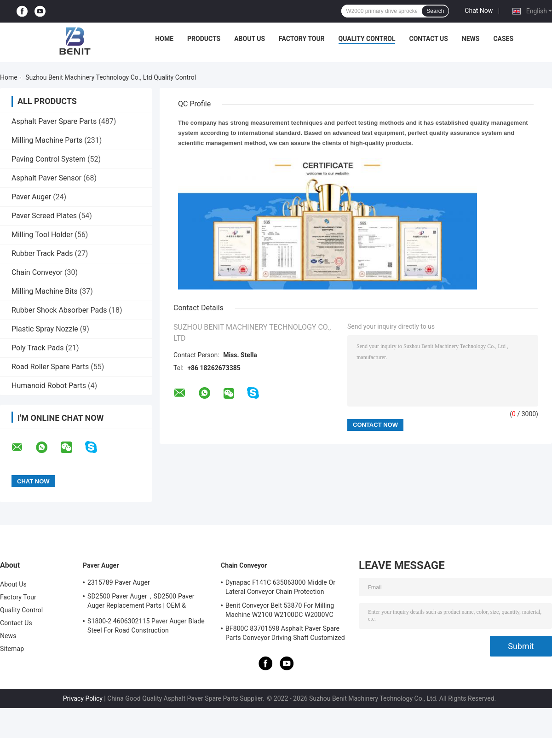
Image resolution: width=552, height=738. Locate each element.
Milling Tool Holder (42, 234)
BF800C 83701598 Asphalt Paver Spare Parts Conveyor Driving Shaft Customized (285, 633)
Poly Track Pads (37, 347)
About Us (249, 38)
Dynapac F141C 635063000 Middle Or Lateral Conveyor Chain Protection (280, 587)
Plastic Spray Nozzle (45, 329)
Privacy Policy (83, 698)
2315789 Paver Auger (118, 582)
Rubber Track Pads (42, 253)
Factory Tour (302, 38)
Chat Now (479, 10)
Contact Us (428, 38)
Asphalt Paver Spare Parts (54, 121)
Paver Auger (31, 196)
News (471, 38)
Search (435, 11)
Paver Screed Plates (44, 215)
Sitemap (12, 648)
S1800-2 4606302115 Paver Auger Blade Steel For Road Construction (146, 625)
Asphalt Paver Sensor (46, 178)
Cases (503, 38)
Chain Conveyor (37, 272)
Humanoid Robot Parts (49, 385)
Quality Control (367, 38)
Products (203, 38)
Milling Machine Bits (45, 291)
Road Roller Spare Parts (50, 366)
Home (164, 38)
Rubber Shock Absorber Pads (59, 310)
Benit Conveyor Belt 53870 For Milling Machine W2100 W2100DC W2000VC (279, 610)
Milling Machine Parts (47, 140)
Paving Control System (49, 159)
